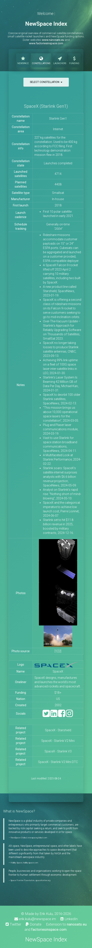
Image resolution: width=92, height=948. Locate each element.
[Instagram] (69, 715)
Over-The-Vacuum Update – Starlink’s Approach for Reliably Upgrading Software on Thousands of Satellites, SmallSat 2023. (62, 330)
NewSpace (23, 60)
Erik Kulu (46, 914)
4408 (58, 184)
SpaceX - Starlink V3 (58, 751)
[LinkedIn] (53, 715)
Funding (74, 60)
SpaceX (58, 671)
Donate (33, 924)
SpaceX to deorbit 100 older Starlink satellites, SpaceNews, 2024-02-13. (61, 399)
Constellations (41, 60)
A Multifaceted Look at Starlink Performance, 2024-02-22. (62, 459)
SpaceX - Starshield (58, 730)
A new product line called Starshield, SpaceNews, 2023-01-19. (59, 291)
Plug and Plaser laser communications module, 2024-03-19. (60, 429)
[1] (56, 651)
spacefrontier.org (43, 880)
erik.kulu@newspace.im (35, 919)
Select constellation (46, 82)
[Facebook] (61, 715)
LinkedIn (69, 919)
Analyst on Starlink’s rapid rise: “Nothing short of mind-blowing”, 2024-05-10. (62, 494)
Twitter (13, 924)
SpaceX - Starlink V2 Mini (58, 740)
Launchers (59, 60)
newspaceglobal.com (37, 837)
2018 (58, 205)
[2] (59, 651)
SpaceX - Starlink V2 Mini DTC (58, 762)
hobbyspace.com (30, 862)
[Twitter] (46, 715)
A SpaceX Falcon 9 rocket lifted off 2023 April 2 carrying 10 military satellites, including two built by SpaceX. (61, 273)
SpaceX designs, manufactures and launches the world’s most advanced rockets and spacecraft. (57, 682)
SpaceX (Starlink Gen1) (46, 106)
